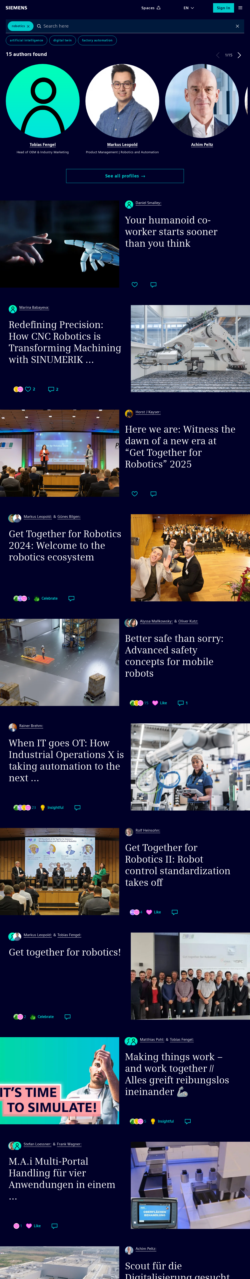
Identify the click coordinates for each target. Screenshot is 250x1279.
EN (186, 8)
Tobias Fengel (43, 144)
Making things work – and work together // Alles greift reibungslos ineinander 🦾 (177, 1074)
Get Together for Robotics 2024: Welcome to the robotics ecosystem (65, 545)
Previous (218, 55)
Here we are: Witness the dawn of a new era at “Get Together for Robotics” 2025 (180, 446)
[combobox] (138, 26)
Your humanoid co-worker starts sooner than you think (171, 231)
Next (239, 55)
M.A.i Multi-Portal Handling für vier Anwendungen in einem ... (62, 1179)
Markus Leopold (122, 144)
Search (39, 26)
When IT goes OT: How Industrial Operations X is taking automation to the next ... (66, 760)
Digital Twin (62, 41)
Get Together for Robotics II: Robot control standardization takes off (177, 865)
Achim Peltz (202, 144)
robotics (18, 26)
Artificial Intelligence (26, 41)
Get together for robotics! (65, 952)
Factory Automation (97, 41)
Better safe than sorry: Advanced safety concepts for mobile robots (174, 656)
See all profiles (125, 175)
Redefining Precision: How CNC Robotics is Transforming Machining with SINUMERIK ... (65, 342)
